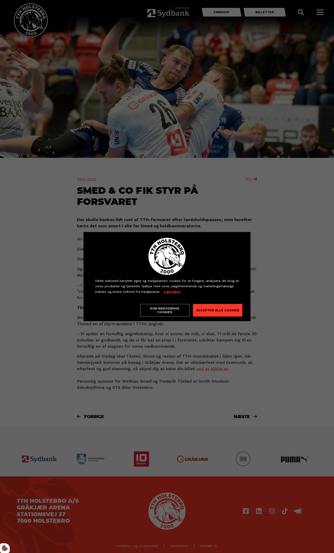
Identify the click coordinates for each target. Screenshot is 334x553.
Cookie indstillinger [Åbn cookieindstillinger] (111, 310)
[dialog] (167, 276)
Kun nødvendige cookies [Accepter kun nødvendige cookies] (165, 310)
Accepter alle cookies (217, 310)
